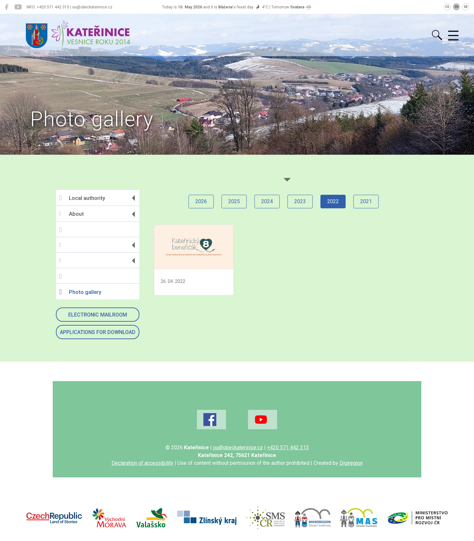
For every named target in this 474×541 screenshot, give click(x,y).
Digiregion (351, 463)
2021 (366, 201)
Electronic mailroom (97, 315)
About (71, 214)
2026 (201, 201)
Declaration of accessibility (142, 463)
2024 (267, 201)
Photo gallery (80, 292)
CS (447, 6)
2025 (234, 201)
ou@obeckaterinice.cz (238, 447)
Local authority (82, 198)
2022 (333, 201)
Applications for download (97, 332)
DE (466, 6)
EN (456, 6)
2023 (300, 201)
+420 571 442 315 (288, 447)
